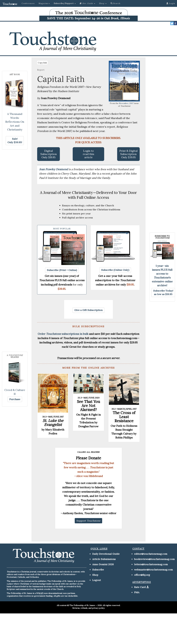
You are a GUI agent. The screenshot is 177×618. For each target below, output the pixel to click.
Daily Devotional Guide (106, 553)
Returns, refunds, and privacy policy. (88, 608)
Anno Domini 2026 (103, 564)
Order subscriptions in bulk (63, 333)
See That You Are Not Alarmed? (88, 405)
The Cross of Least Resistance (124, 416)
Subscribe (98, 569)
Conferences (28, 3)
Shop (95, 574)
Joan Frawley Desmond (54, 169)
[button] (65, 3)
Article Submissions (104, 559)
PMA (136, 592)
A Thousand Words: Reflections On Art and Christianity (14, 121)
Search (115, 3)
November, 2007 (126, 103)
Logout (96, 580)
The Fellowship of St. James (82, 605)
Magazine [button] (44, 3)
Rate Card (140, 587)
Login (170, 3)
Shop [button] (102, 3)
